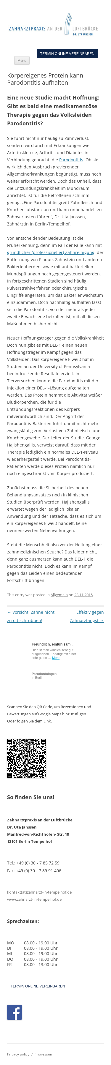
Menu (21, 60)
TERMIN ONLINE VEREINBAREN (38, 986)
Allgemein (59, 594)
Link (47, 721)
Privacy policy (18, 1054)
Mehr (55, 657)
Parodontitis (71, 159)
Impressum (44, 1054)
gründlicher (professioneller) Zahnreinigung (50, 252)
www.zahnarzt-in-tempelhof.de (34, 899)
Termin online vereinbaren (67, 54)
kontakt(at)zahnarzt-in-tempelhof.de (39, 892)
